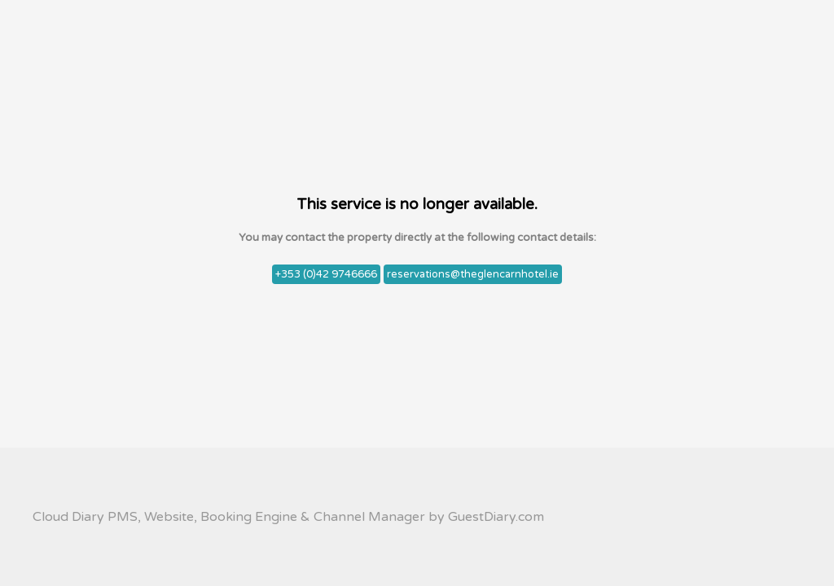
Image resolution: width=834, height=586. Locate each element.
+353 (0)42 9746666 (326, 274)
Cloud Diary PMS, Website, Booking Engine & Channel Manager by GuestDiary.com (288, 517)
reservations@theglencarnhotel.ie (473, 274)
